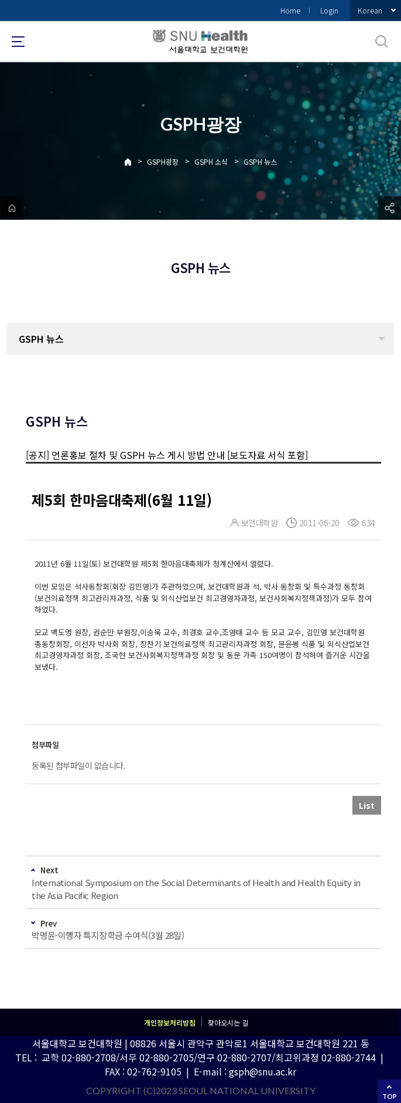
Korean (370, 10)
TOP (389, 1096)
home (11, 208)
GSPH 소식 (211, 161)
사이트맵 (18, 41)
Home (290, 10)
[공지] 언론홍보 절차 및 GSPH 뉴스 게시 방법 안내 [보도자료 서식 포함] (167, 455)
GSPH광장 (163, 161)
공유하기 (389, 208)
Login (329, 10)
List (367, 805)
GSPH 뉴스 (260, 161)
